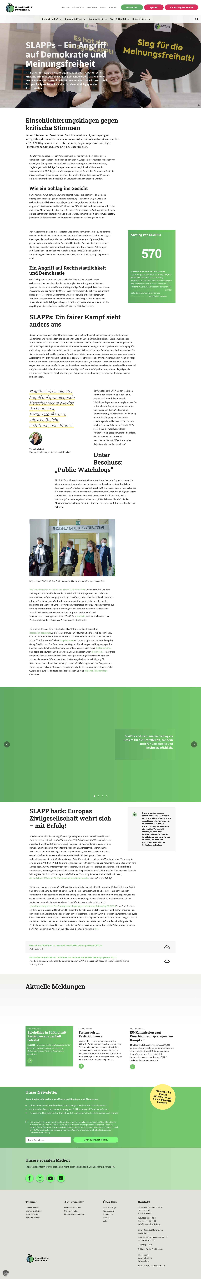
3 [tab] (102, 796)
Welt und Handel (33, 1217)
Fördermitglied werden (181, 7)
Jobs (105, 1221)
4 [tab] (106, 796)
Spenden (154, 7)
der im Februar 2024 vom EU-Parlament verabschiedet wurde (58, 878)
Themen (32, 1202)
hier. (97, 928)
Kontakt (113, 7)
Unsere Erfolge (109, 1207)
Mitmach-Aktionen (72, 1207)
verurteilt (80, 616)
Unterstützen (139, 19)
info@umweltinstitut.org (43, 1130)
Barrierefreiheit (145, 1258)
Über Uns (110, 1202)
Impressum (143, 1255)
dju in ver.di (97, 651)
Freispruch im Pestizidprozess (100, 1033)
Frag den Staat (66, 640)
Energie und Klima (34, 1211)
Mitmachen (132, 7)
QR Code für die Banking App (150, 1249)
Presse (103, 7)
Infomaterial (78, 7)
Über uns (65, 7)
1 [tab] (94, 796)
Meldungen (108, 1214)
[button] (5, 1273)
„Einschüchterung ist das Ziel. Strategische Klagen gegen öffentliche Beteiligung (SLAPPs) (72, 906)
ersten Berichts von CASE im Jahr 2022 (147, 289)
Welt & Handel (118, 19)
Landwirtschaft (50, 19)
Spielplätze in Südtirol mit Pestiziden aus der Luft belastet (49, 1030)
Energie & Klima (73, 19)
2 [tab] (98, 796)
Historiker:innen (103, 648)
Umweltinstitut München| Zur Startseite (19, 7)
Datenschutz (143, 1261)
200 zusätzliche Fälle (140, 296)
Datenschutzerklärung (40, 1132)
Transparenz (108, 1211)
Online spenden (71, 1211)
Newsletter (92, 7)
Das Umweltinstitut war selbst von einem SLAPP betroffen (57, 589)
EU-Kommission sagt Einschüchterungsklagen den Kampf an (151, 1034)
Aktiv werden (74, 1202)
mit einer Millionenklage (95, 670)
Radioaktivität (96, 19)
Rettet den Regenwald (40, 632)
